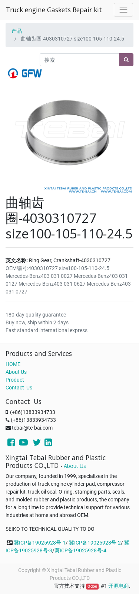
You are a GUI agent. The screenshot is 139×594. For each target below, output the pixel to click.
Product (15, 380)
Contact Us (19, 388)
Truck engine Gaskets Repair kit (54, 9)
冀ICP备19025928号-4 (80, 550)
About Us (16, 372)
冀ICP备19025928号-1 (40, 543)
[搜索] (126, 59)
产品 (16, 31)
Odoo (92, 586)
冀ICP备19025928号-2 (95, 543)
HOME (13, 364)
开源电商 (118, 586)
